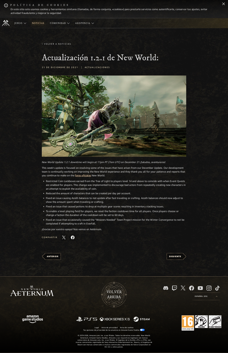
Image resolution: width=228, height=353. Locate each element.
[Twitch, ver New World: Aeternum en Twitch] (174, 288)
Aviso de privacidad (109, 327)
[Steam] (142, 319)
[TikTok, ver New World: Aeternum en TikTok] (217, 288)
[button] (114, 116)
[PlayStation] (86, 319)
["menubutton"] (20, 23)
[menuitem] (20, 23)
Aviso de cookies (127, 327)
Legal (97, 327)
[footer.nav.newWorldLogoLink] (32, 291)
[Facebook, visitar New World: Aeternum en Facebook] (191, 288)
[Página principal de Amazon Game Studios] (32, 319)
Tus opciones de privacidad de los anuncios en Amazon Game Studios (114, 330)
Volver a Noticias (57, 44)
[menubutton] (206, 296)
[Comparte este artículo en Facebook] (73, 237)
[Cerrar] (223, 4)
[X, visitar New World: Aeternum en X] (183, 288)
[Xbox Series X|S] (114, 319)
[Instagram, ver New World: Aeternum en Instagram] (209, 288)
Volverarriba (114, 294)
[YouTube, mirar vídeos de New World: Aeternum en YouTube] (200, 288)
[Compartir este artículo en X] (64, 237)
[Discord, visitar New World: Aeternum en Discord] (165, 288)
